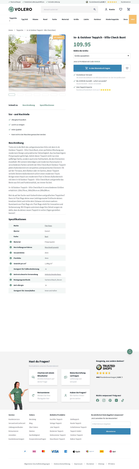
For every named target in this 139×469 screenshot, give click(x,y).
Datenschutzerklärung (62, 464)
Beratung (32, 419)
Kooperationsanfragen (37, 439)
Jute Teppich (54, 427)
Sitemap (101, 464)
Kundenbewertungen (16, 439)
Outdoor (97, 19)
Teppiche (13, 19)
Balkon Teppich (75, 439)
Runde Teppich (75, 423)
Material (65, 19)
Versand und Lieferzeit (17, 423)
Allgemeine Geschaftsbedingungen (37, 464)
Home (11, 30)
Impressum (78, 464)
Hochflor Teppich (56, 419)
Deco (126, 19)
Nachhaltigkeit (34, 435)
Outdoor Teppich (76, 435)
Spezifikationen (47, 105)
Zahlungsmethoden (16, 427)
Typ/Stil (24, 19)
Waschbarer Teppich (57, 439)
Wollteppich (74, 419)
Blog (31, 423)
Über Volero (33, 427)
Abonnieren (111, 431)
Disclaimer (90, 464)
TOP (129, 351)
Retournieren (13, 431)
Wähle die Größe (80, 50)
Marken (32, 431)
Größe (76, 19)
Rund (45, 19)
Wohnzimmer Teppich (58, 435)
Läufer (86, 19)
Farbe (54, 19)
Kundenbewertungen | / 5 (110, 371)
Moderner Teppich (56, 431)
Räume (35, 19)
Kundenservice (126, 2)
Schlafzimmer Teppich (78, 427)
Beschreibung (29, 105)
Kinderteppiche (112, 19)
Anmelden (12, 435)
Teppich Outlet (75, 431)
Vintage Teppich (56, 423)
